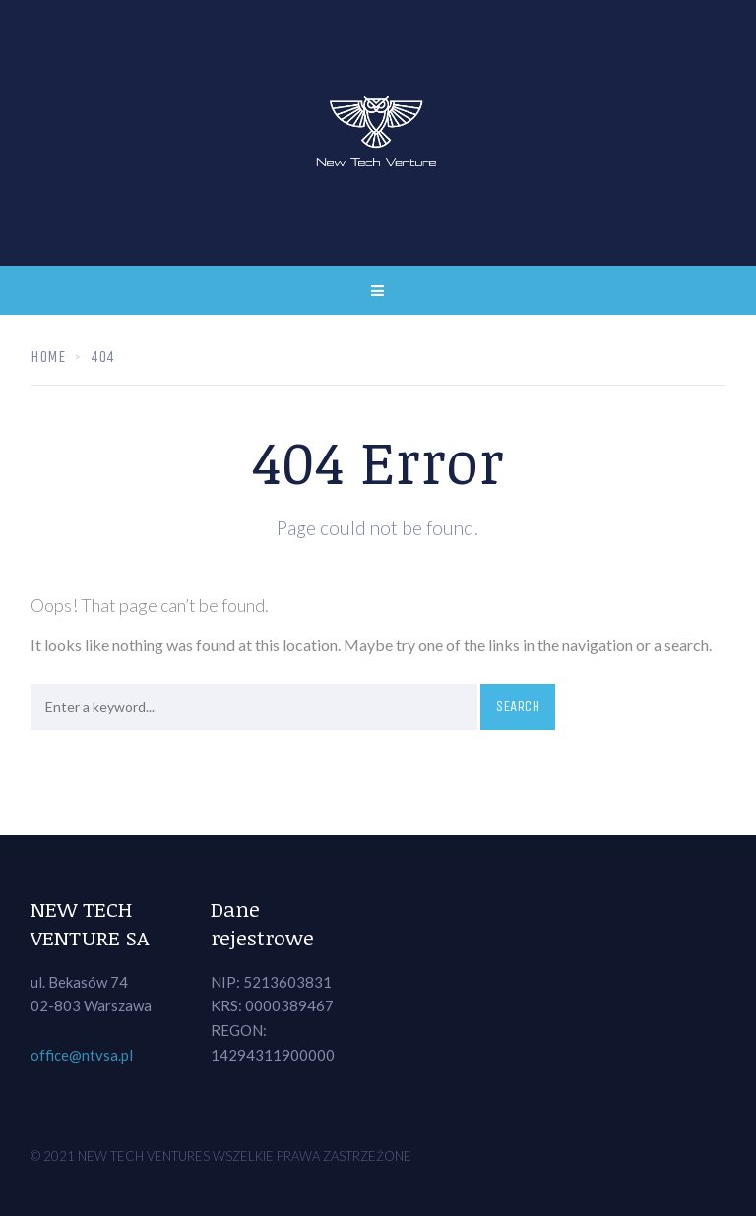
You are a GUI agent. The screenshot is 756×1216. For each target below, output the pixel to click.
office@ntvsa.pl (82, 1055)
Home (48, 356)
